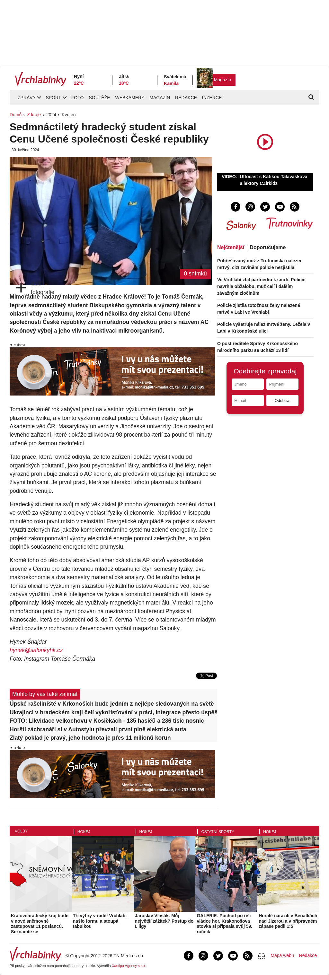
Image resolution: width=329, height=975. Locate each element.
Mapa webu (282, 955)
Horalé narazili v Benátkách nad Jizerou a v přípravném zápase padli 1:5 (288, 921)
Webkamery (130, 97)
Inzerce (212, 97)
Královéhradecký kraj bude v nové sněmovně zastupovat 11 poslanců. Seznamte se (39, 923)
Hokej (83, 832)
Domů (16, 114)
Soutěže (99, 97)
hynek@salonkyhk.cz (36, 650)
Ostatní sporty (217, 832)
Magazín (222, 79)
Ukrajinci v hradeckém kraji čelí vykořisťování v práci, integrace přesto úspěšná (113, 712)
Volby (21, 831)
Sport (53, 97)
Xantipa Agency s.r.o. (129, 966)
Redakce (186, 97)
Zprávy (27, 97)
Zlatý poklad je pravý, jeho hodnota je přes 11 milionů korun (90, 738)
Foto (77, 97)
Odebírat (282, 400)
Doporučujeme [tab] (268, 247)
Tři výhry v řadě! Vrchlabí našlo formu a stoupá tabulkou (100, 921)
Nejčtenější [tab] (230, 247)
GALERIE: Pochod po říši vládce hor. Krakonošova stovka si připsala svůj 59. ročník (224, 923)
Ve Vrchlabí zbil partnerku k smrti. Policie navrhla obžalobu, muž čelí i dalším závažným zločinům (261, 286)
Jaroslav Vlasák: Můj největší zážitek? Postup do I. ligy (164, 921)
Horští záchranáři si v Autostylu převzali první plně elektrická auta (98, 729)
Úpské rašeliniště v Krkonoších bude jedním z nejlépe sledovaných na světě (112, 704)
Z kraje (34, 114)
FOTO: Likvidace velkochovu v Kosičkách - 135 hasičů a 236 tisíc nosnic (107, 721)
